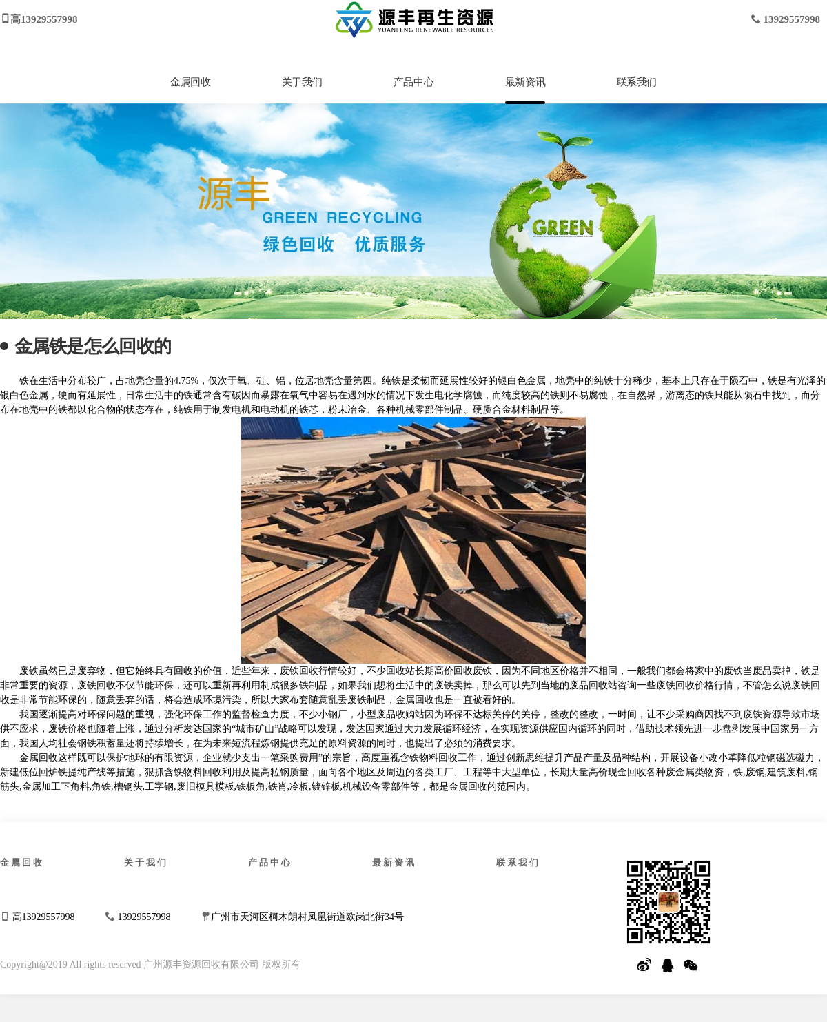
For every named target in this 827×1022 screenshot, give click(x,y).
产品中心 (413, 82)
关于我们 (302, 82)
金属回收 (190, 82)
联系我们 (637, 82)
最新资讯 (525, 82)
